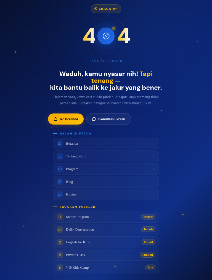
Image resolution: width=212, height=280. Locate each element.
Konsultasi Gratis (108, 120)
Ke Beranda (66, 120)
